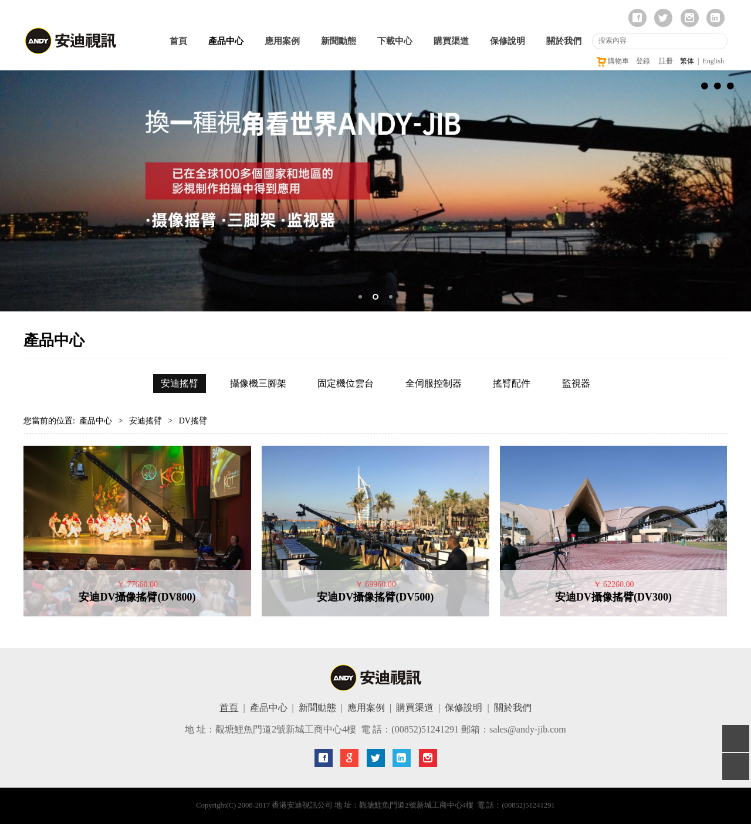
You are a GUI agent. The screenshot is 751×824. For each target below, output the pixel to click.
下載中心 (394, 41)
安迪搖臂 (179, 383)
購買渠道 (451, 41)
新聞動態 (338, 41)
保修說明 (507, 41)
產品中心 (225, 41)
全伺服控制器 (433, 383)
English (713, 61)
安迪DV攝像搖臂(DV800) (137, 597)
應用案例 (282, 41)
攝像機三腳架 (258, 383)
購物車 (612, 61)
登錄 (643, 61)
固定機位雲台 (345, 383)
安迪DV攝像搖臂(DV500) (375, 597)
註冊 (666, 61)
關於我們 (563, 41)
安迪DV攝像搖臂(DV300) (613, 597)
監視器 (576, 383)
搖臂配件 (511, 383)
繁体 (687, 61)
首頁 (178, 41)
